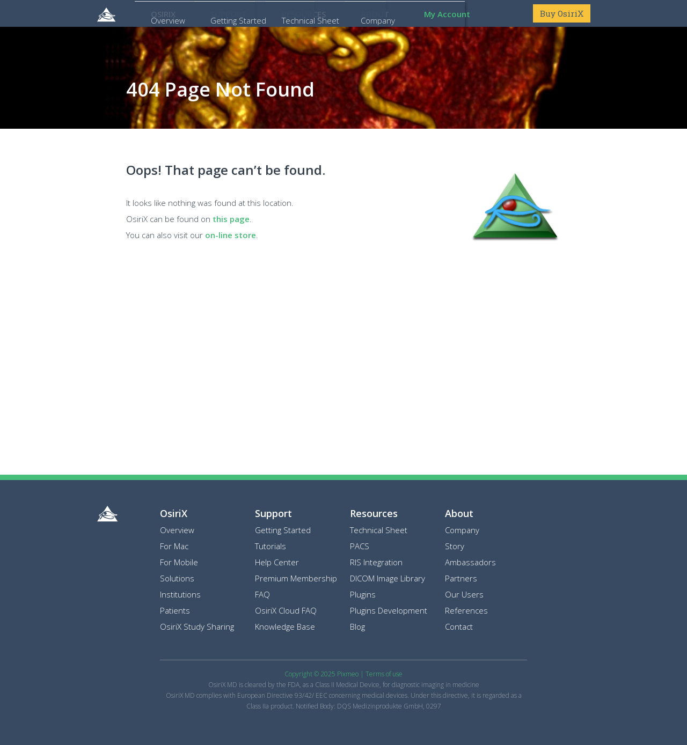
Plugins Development (388, 610)
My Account (447, 14)
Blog (357, 626)
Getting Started (283, 530)
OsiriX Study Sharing (197, 626)
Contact (459, 626)
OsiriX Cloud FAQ (286, 610)
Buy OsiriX (561, 13)
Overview (177, 530)
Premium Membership (296, 578)
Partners (461, 578)
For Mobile (179, 562)
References (466, 610)
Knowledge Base (285, 626)
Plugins (363, 594)
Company (462, 530)
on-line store (230, 235)
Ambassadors (470, 562)
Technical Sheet (378, 530)
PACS (359, 546)
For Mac (174, 546)
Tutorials (270, 546)
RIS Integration (376, 562)
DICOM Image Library (387, 578)
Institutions (180, 594)
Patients (175, 610)
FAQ (262, 594)
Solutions (177, 578)
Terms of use (384, 673)
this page (231, 218)
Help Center (277, 562)
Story (454, 546)
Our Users (464, 594)
